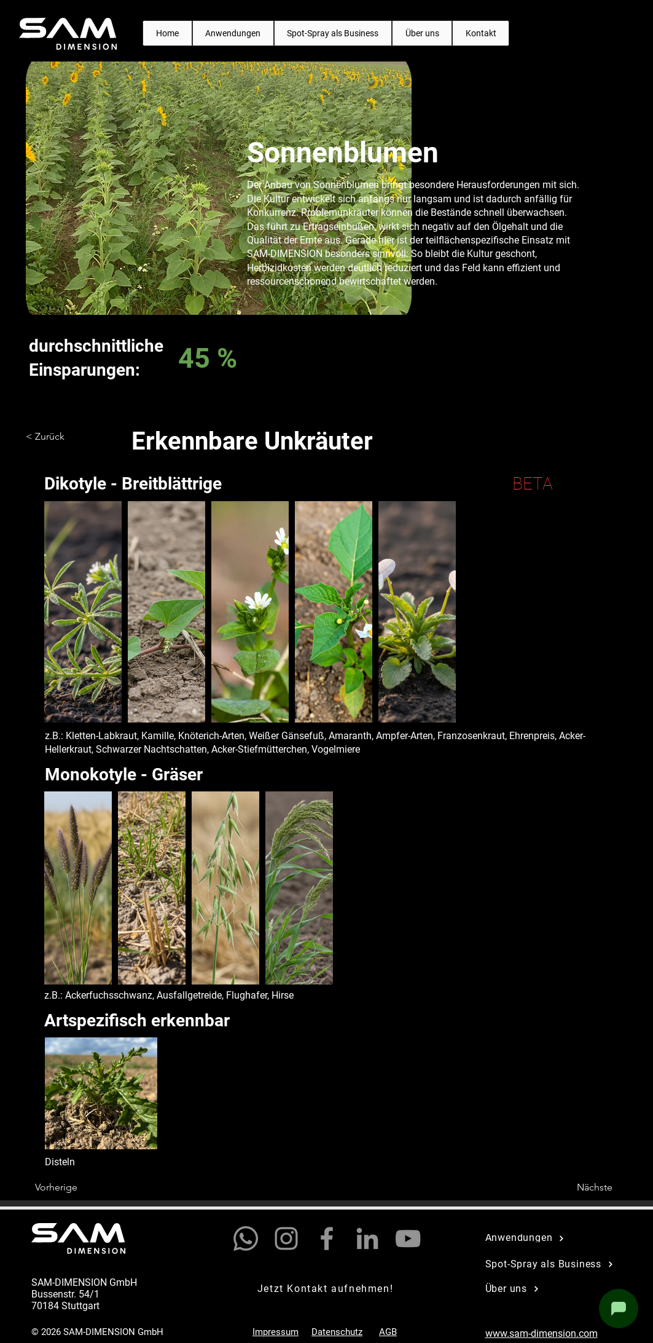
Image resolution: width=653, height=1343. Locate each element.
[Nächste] (581, 1188)
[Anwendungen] (549, 1238)
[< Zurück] (66, 436)
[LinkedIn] (367, 1238)
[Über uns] (549, 1289)
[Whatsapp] (245, 1238)
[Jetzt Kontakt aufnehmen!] (327, 1289)
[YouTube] (408, 1238)
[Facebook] (326, 1238)
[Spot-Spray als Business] (556, 1264)
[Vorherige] (75, 1188)
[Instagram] (286, 1238)
